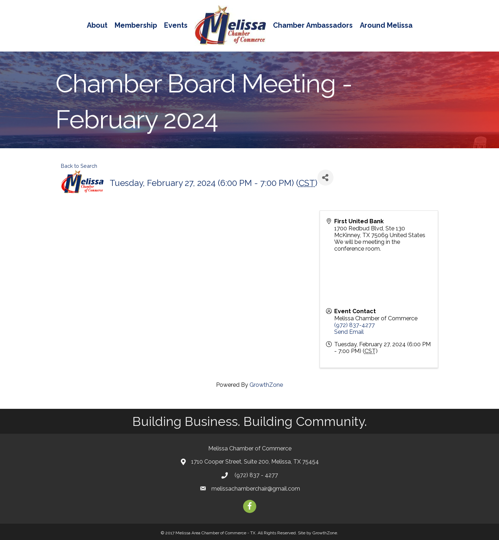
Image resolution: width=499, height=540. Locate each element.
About (97, 25)
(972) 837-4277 (354, 325)
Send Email (349, 331)
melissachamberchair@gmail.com (255, 488)
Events (176, 25)
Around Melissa (386, 25)
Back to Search (79, 166)
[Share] (325, 178)
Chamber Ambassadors (313, 25)
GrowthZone (266, 384)
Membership (136, 25)
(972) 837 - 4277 (255, 475)
